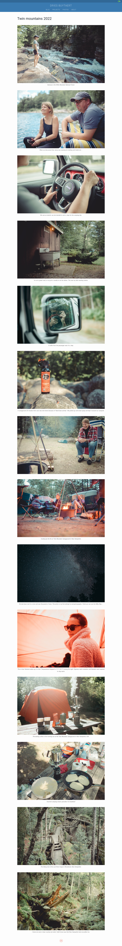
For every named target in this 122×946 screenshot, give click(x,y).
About (73, 10)
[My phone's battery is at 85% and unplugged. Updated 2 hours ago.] (119, 1)
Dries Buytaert (61, 5)
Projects (56, 10)
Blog (48, 10)
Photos (66, 10)
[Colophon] (61, 942)
